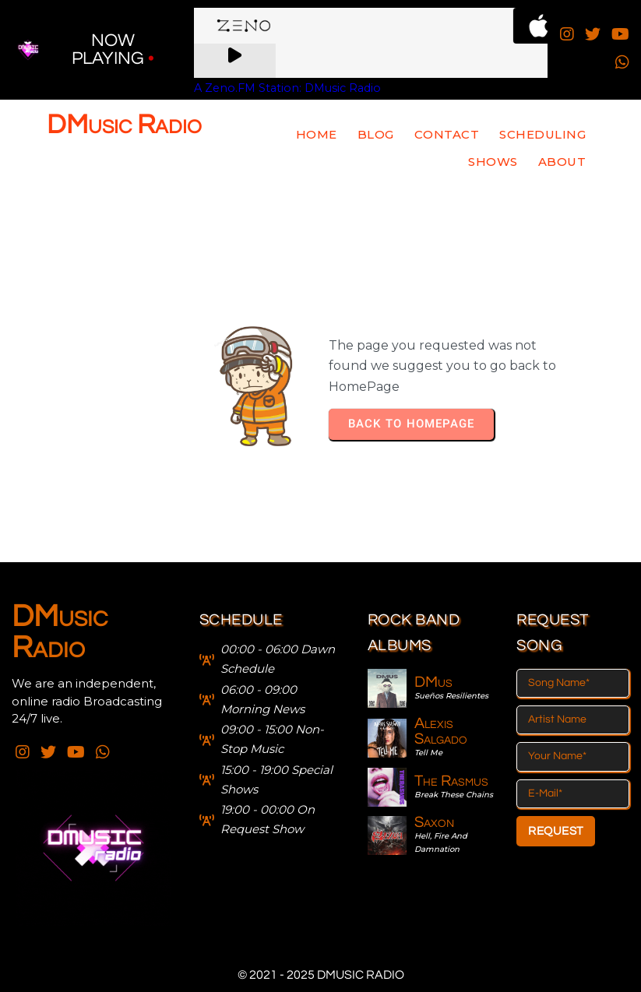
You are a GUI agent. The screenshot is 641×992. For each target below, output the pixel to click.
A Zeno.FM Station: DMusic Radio (287, 88)
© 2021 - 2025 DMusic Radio (321, 975)
